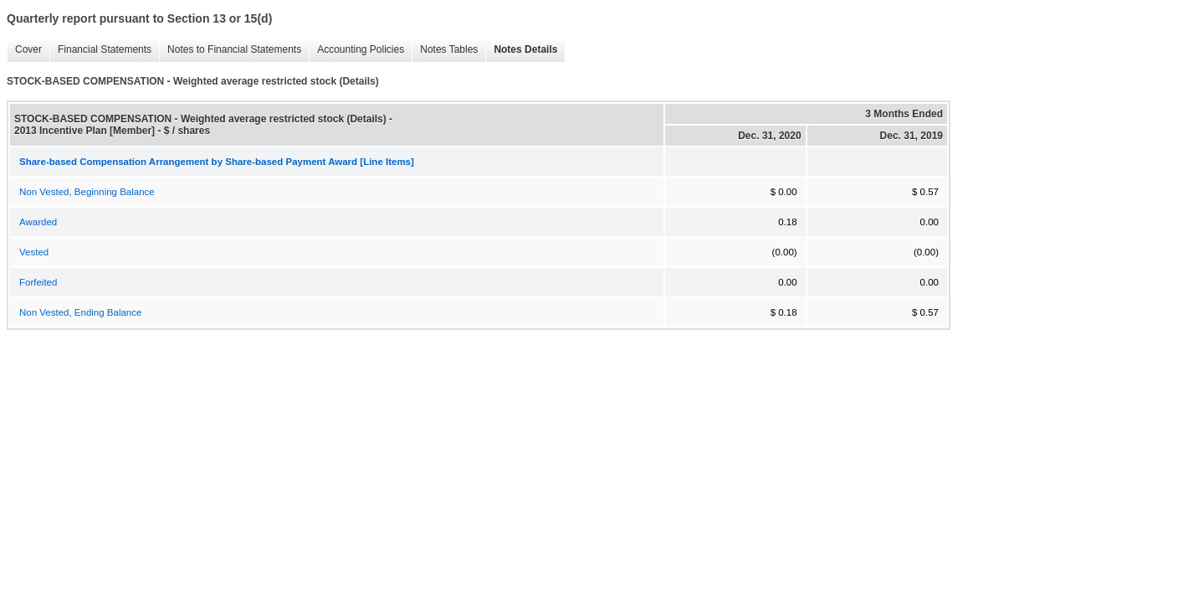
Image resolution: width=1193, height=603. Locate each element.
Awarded (38, 222)
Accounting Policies (356, 50)
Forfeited (38, 282)
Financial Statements (100, 50)
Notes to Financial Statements (230, 50)
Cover (24, 50)
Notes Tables (445, 50)
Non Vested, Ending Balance (80, 312)
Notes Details (521, 50)
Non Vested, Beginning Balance (87, 192)
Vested (34, 252)
